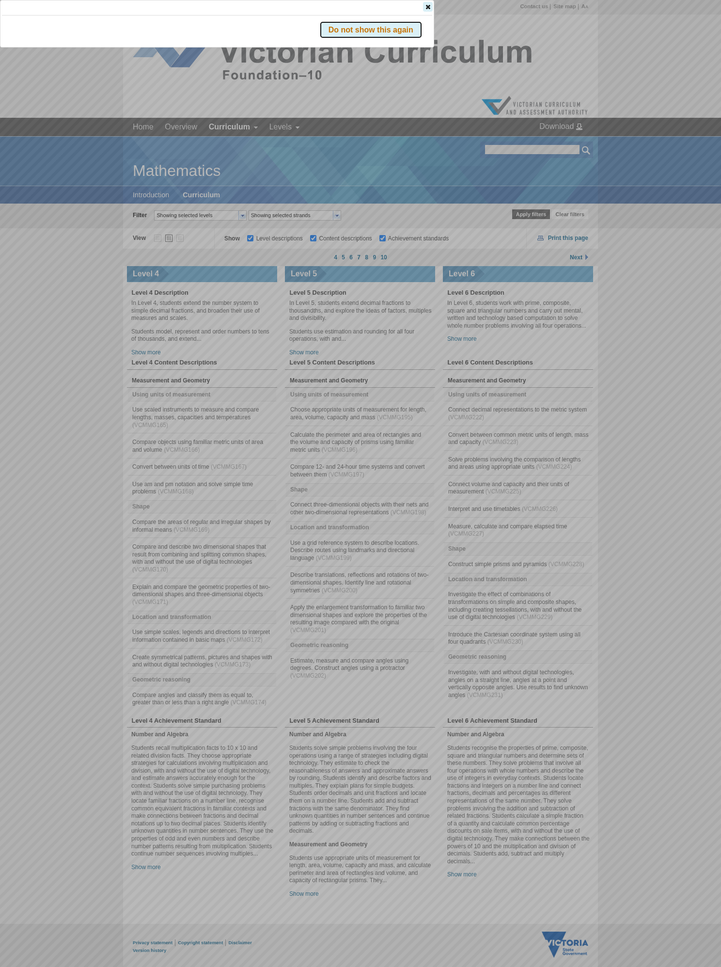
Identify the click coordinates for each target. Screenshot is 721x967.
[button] (569, 145)
